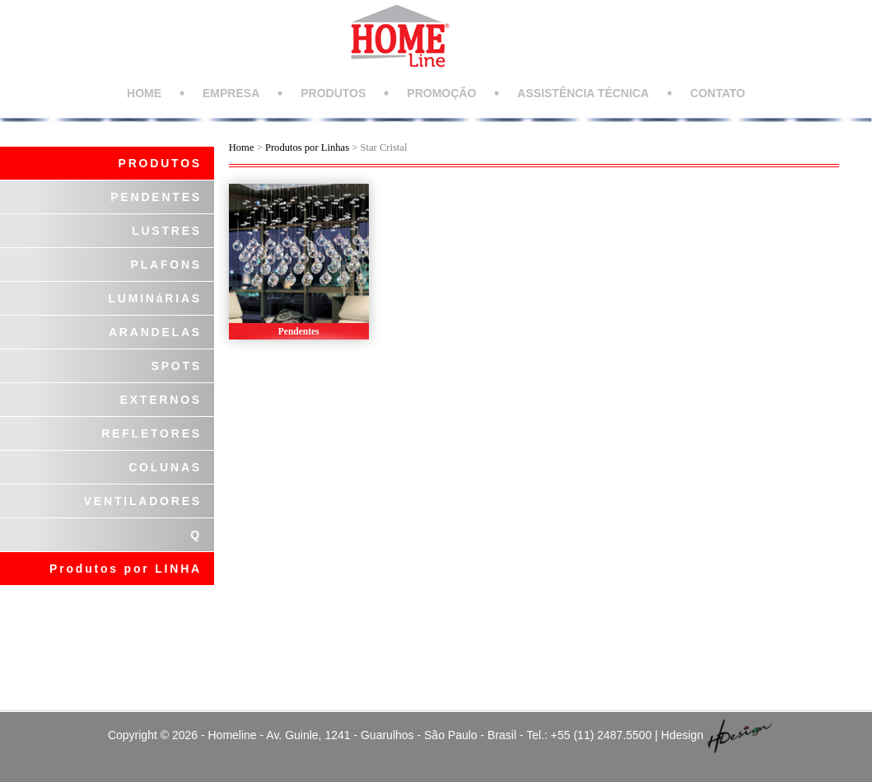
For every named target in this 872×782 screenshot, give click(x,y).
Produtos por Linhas (307, 147)
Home (241, 147)
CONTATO (717, 93)
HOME (144, 93)
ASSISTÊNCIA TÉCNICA (583, 93)
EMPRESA (231, 93)
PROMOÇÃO (441, 93)
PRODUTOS (333, 93)
